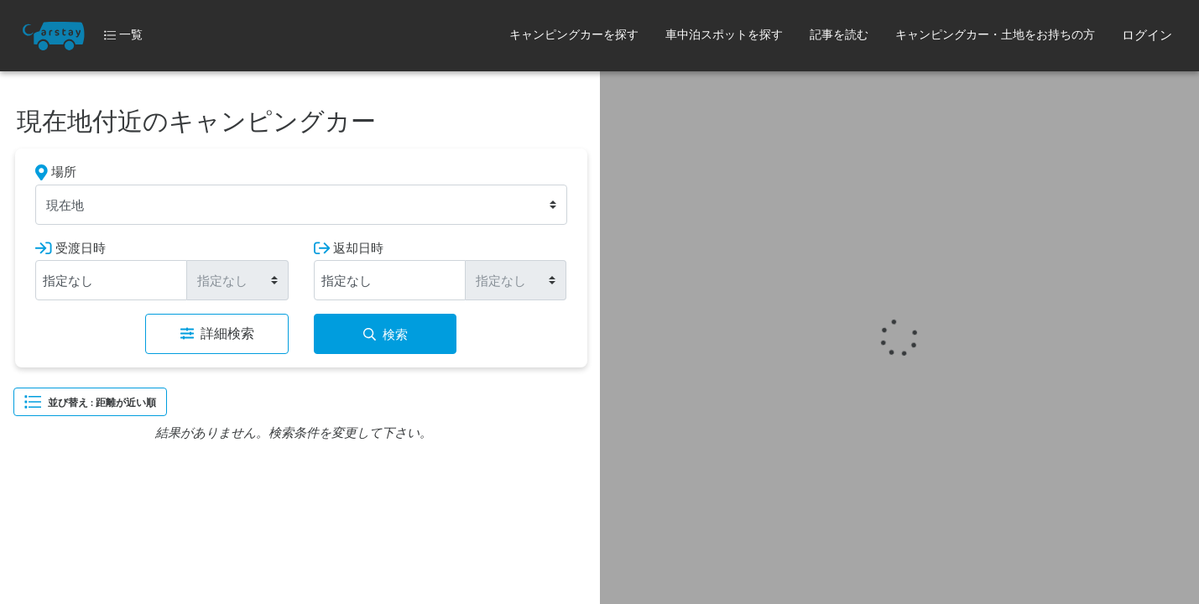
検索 (385, 333)
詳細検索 (217, 333)
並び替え (90, 401)
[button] (574, 35)
